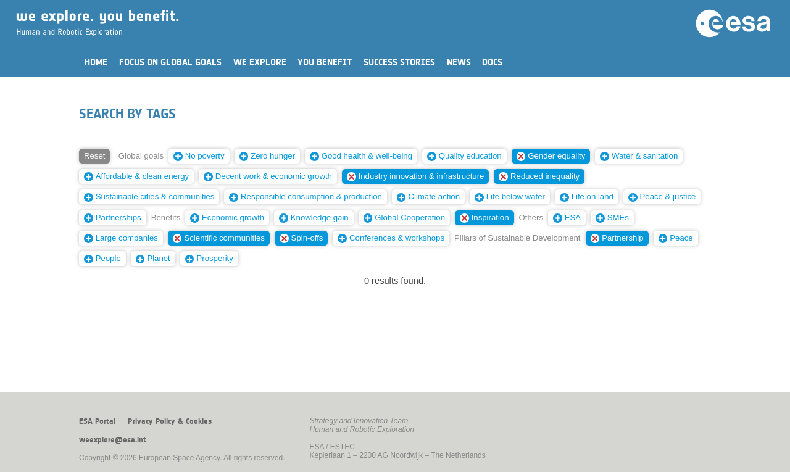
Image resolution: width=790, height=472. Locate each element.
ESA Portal (97, 421)
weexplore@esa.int (112, 440)
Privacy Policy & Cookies (170, 421)
